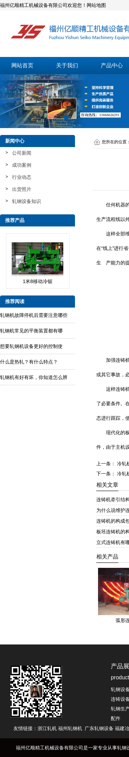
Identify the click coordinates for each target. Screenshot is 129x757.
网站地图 (96, 5)
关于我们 (67, 65)
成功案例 (21, 165)
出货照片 (21, 189)
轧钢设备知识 (26, 201)
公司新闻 (21, 153)
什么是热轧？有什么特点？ (29, 362)
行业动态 (21, 177)
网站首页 (22, 65)
